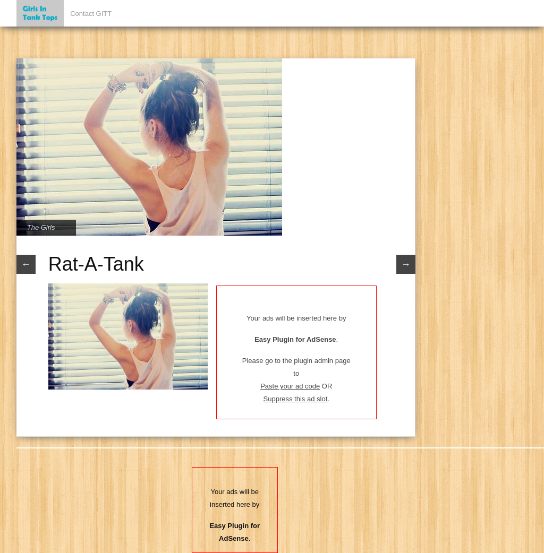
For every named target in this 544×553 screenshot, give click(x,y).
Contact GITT (91, 14)
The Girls (41, 227)
